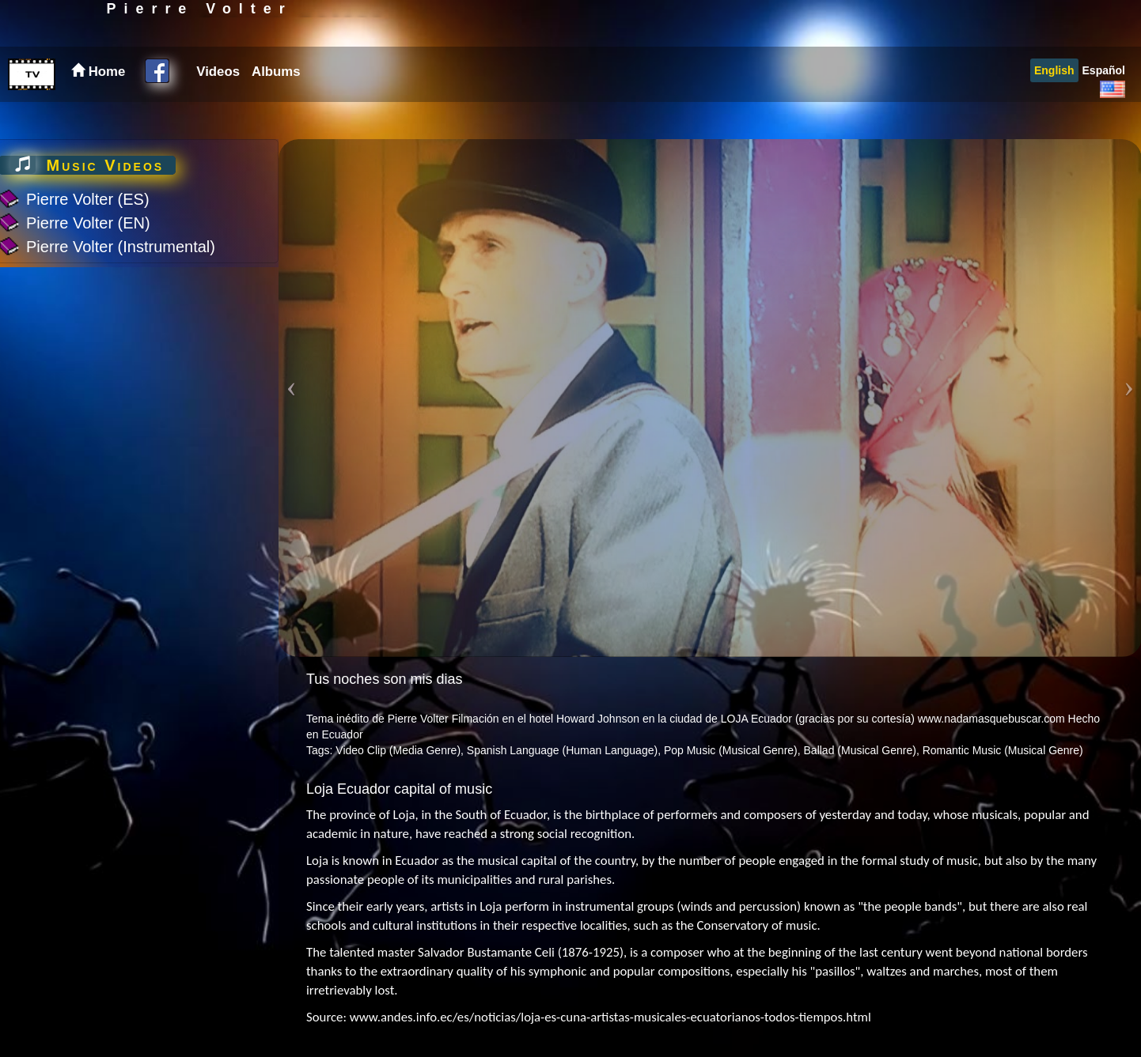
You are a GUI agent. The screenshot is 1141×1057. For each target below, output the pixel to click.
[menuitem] (216, 109)
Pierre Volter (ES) (88, 199)
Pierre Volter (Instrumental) (120, 246)
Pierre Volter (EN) (88, 223)
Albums (276, 108)
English (1054, 107)
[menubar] (246, 109)
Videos (218, 108)
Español (1103, 107)
